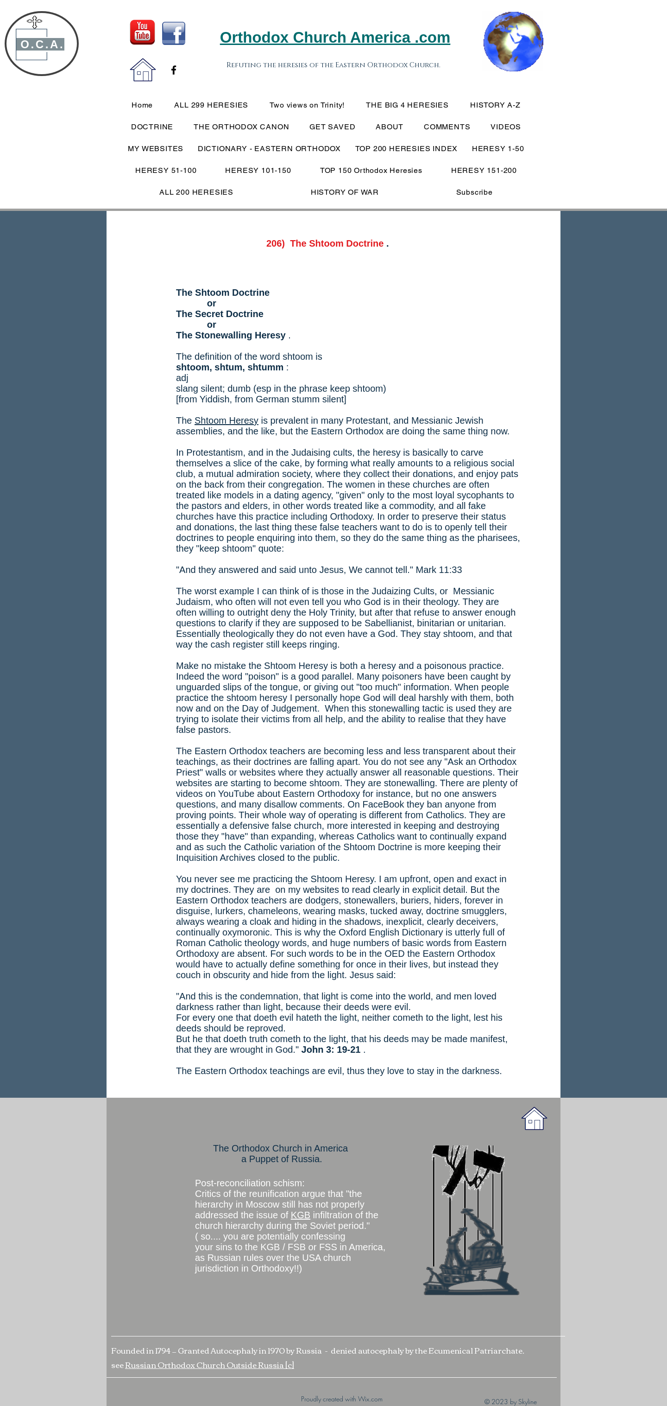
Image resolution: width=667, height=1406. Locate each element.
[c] (289, 1364)
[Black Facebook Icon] (174, 70)
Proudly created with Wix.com (342, 1398)
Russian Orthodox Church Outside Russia (205, 1364)
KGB (300, 1215)
